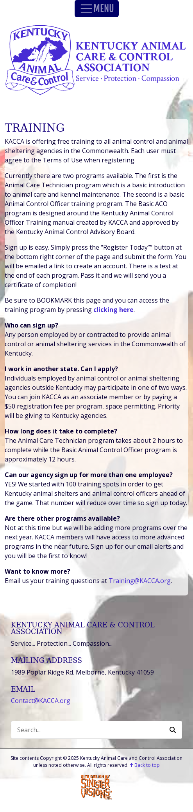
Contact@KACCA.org (40, 700)
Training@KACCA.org (140, 580)
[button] (172, 729)
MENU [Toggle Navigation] (96, 9)
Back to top (145, 765)
